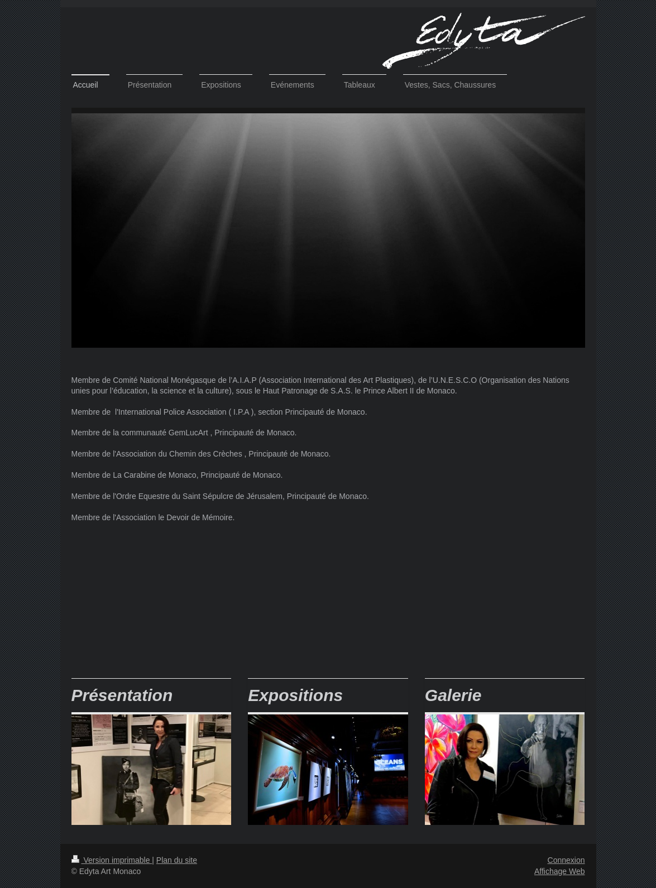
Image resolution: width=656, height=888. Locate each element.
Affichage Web (559, 871)
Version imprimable (111, 860)
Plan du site (176, 860)
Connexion (566, 860)
